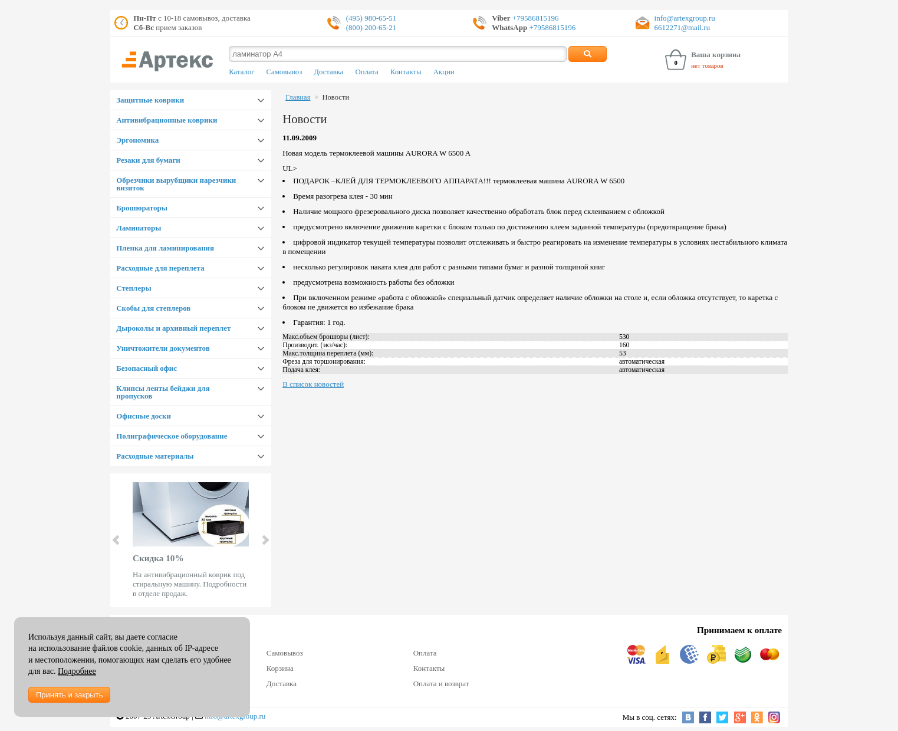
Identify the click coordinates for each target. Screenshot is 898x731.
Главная (297, 97)
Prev (116, 540)
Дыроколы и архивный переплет (173, 328)
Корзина (280, 668)
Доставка (328, 72)
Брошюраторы (141, 207)
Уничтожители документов (163, 348)
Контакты (406, 72)
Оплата (367, 72)
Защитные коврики (150, 100)
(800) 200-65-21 (371, 27)
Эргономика (137, 140)
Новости (335, 97)
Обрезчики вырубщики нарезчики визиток (176, 184)
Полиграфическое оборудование (171, 436)
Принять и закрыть (69, 694)
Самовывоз (284, 72)
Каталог (241, 72)
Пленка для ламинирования (165, 247)
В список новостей (313, 384)
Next (264, 540)
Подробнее (77, 671)
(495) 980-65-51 (371, 18)
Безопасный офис (146, 368)
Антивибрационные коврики (166, 120)
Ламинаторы (138, 227)
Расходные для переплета (160, 268)
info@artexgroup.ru (684, 18)
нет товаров (707, 65)
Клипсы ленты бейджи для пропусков (162, 392)
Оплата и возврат (441, 683)
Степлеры (133, 288)
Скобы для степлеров (153, 308)
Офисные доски (143, 415)
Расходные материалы (154, 456)
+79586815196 (535, 18)
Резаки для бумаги (148, 160)
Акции (444, 72)
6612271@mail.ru (682, 27)
